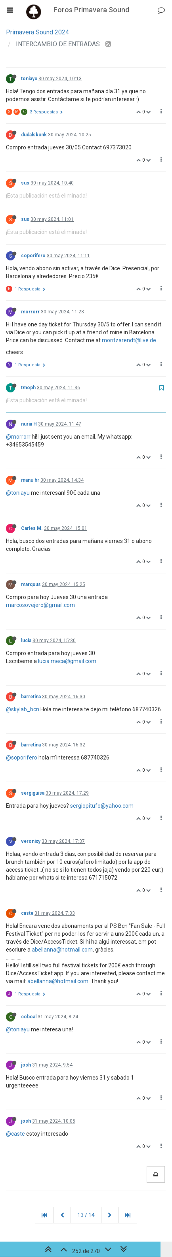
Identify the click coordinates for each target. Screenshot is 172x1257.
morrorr (30, 312)
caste (27, 913)
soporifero (33, 255)
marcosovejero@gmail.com (40, 605)
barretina (31, 696)
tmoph (28, 387)
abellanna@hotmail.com (62, 949)
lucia (26, 640)
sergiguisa (32, 793)
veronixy (30, 841)
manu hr (30, 480)
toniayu (29, 78)
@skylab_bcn (22, 709)
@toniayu (18, 493)
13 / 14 (86, 1215)
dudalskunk (34, 135)
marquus (31, 584)
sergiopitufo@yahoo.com (102, 806)
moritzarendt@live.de (129, 340)
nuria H (29, 424)
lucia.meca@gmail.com (67, 661)
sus (25, 183)
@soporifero (21, 757)
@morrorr (18, 436)
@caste (15, 1134)
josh (26, 1065)
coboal (28, 1017)
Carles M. (32, 528)
